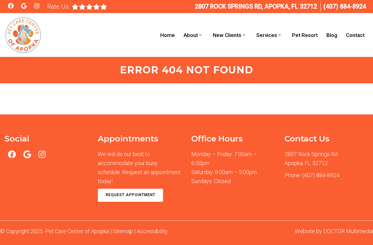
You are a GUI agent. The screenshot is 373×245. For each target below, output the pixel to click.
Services (266, 35)
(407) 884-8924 (344, 6)
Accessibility (152, 231)
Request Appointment (130, 195)
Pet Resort (305, 35)
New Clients (227, 35)
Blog (331, 35)
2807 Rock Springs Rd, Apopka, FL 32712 (256, 6)
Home (167, 35)
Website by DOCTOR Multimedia (334, 231)
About (191, 35)
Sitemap (123, 231)
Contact (355, 35)
